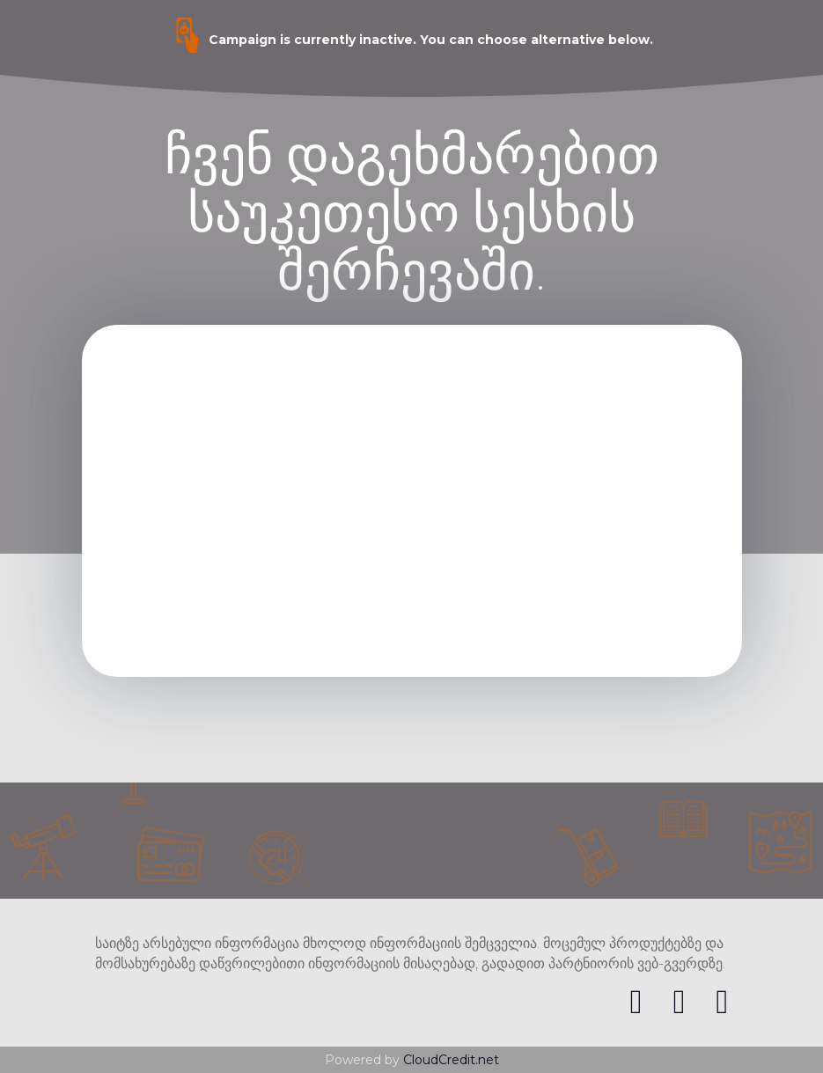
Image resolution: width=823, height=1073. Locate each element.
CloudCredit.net (451, 1060)
